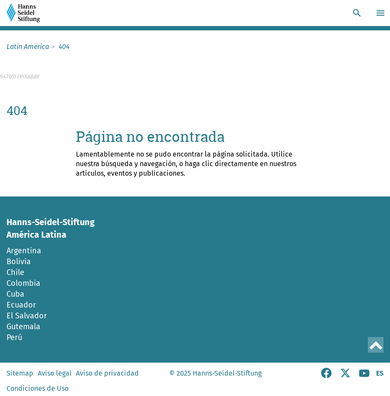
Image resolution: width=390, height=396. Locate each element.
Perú (14, 337)
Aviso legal (55, 373)
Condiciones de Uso (38, 388)
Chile (15, 272)
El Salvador (27, 316)
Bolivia (19, 261)
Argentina (24, 250)
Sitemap (20, 373)
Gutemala (23, 326)
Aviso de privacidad (107, 373)
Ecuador (21, 305)
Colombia (23, 283)
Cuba (15, 294)
